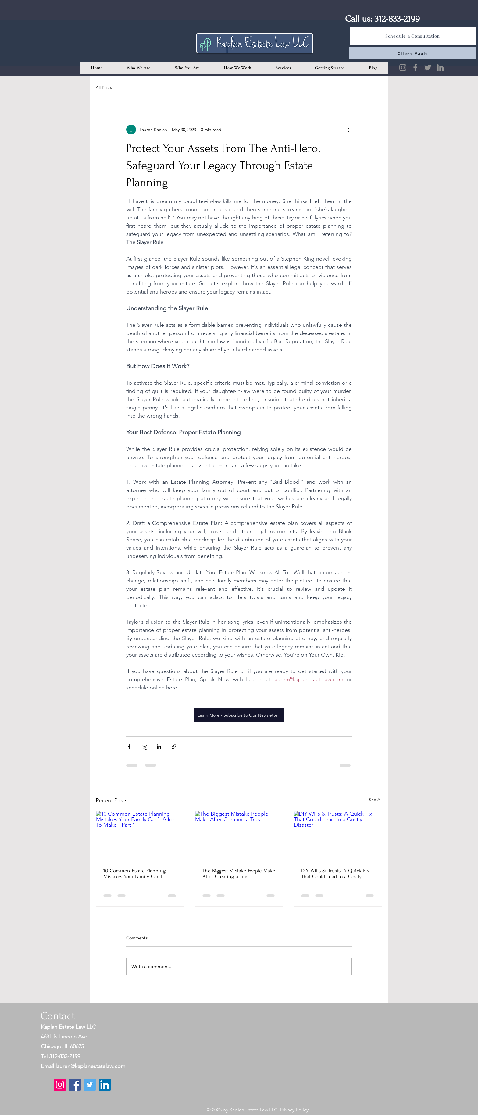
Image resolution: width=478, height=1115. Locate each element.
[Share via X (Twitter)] (144, 747)
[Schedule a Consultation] (412, 36)
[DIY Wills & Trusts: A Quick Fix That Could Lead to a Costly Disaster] (338, 835)
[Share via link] (174, 747)
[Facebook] (415, 67)
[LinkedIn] (440, 67)
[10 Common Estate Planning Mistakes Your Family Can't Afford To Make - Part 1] (140, 835)
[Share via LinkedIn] (159, 747)
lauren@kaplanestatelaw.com (90, 1066)
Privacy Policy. (295, 1110)
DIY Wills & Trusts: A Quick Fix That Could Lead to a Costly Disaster (335, 873)
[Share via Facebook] (129, 747)
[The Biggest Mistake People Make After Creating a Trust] (239, 835)
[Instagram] (403, 67)
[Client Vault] (412, 53)
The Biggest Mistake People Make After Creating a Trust (238, 873)
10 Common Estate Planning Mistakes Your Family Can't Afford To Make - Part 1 (134, 873)
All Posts (104, 87)
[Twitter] (428, 67)
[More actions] (348, 129)
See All (375, 799)
